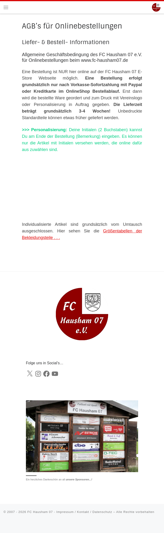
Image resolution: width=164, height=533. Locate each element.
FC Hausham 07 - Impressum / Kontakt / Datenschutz (69, 512)
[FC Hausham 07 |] (156, 7)
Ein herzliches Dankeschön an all (59, 479)
